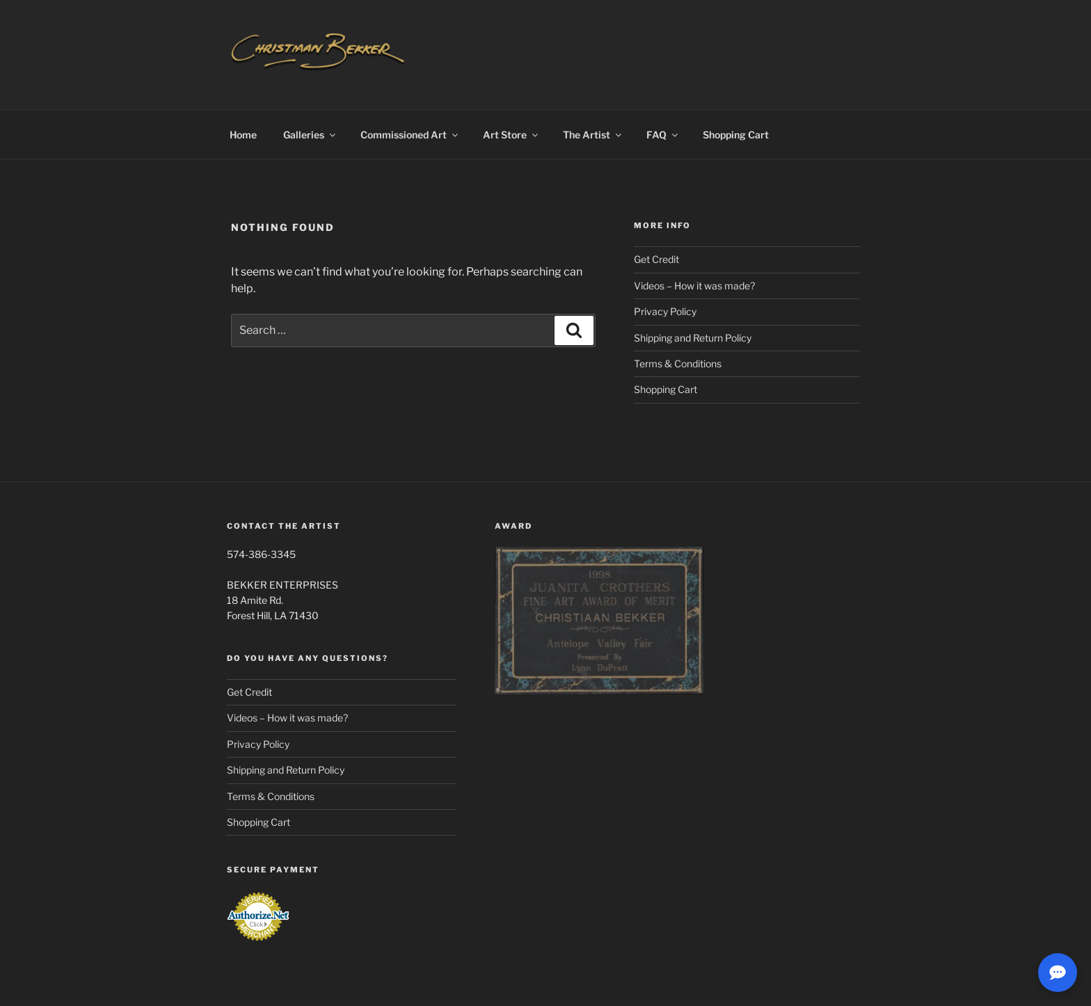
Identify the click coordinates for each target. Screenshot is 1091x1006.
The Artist (593, 135)
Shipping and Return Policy (692, 338)
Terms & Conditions (678, 363)
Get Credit (656, 259)
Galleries (310, 135)
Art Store (511, 135)
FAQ (663, 135)
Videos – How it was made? (694, 286)
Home (243, 135)
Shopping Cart (736, 135)
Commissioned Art (410, 135)
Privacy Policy (665, 311)
